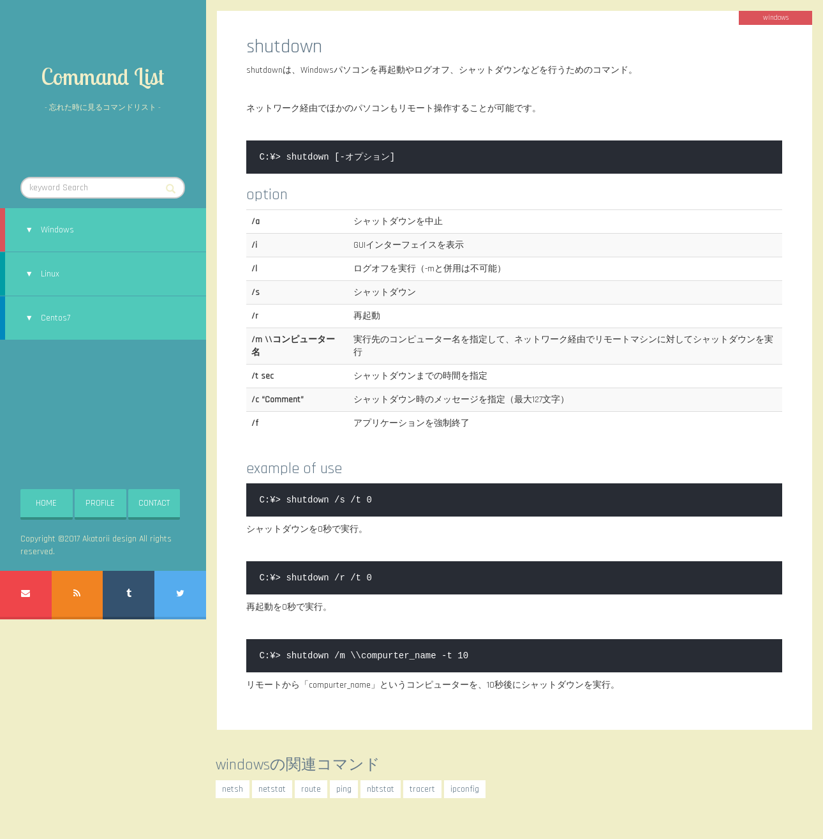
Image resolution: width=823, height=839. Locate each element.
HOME (46, 503)
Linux (50, 274)
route (311, 789)
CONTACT (154, 503)
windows (776, 17)
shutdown (284, 46)
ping (344, 789)
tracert (422, 789)
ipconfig (464, 789)
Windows (57, 230)
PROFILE (100, 503)
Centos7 (55, 318)
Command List (103, 76)
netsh (232, 789)
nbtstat (380, 789)
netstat (272, 789)
